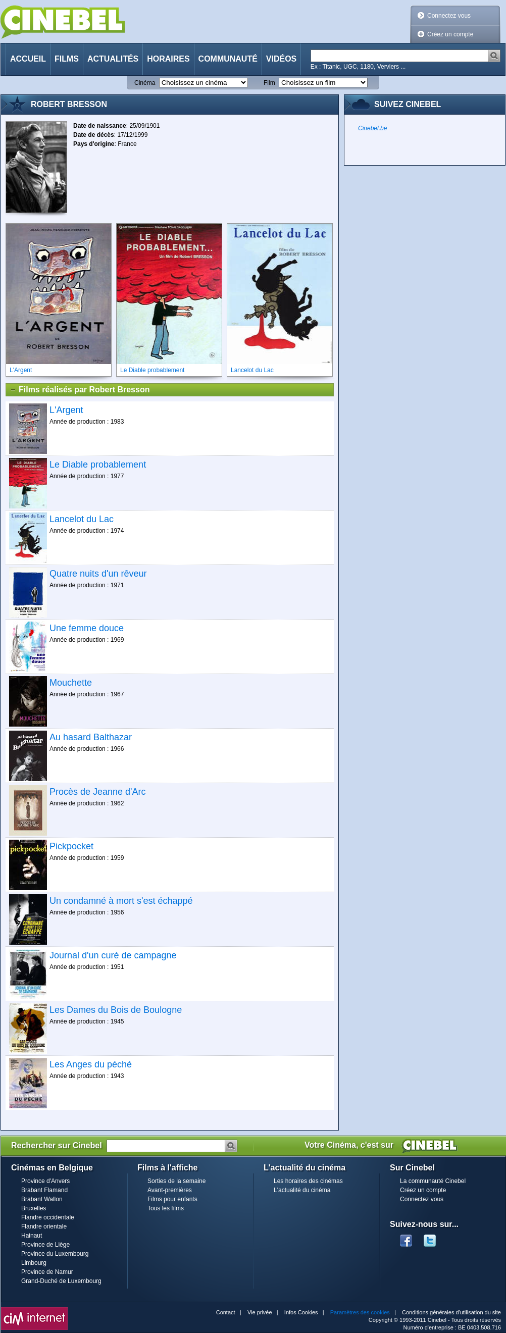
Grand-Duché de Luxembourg (61, 1281)
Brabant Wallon (42, 1199)
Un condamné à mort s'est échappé (121, 901)
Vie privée (259, 1312)
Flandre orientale (44, 1226)
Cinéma (144, 82)
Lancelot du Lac (81, 519)
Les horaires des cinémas (308, 1181)
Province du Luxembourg (54, 1253)
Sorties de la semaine (176, 1181)
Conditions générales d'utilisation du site (451, 1312)
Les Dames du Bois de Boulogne (115, 1010)
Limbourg (33, 1262)
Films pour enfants (172, 1199)
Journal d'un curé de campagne (113, 955)
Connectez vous (449, 15)
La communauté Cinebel (433, 1181)
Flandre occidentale (47, 1217)
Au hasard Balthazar (90, 737)
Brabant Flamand (44, 1190)
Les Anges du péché (90, 1064)
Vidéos (281, 59)
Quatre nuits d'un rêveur (98, 574)
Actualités (112, 59)
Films (67, 59)
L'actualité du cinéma (302, 1190)
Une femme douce (86, 628)
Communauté (228, 59)
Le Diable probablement (97, 464)
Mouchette (70, 683)
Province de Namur (47, 1271)
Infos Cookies (301, 1312)
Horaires (168, 59)
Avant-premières (169, 1190)
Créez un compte (450, 34)
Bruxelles (33, 1208)
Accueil (28, 59)
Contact (225, 1312)
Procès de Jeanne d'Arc (97, 792)
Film (269, 82)
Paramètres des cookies (360, 1312)
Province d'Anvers (45, 1181)
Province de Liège (45, 1244)
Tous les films (165, 1208)
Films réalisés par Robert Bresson (79, 390)
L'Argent (66, 410)
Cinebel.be (372, 128)
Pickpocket (71, 846)
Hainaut (31, 1235)
